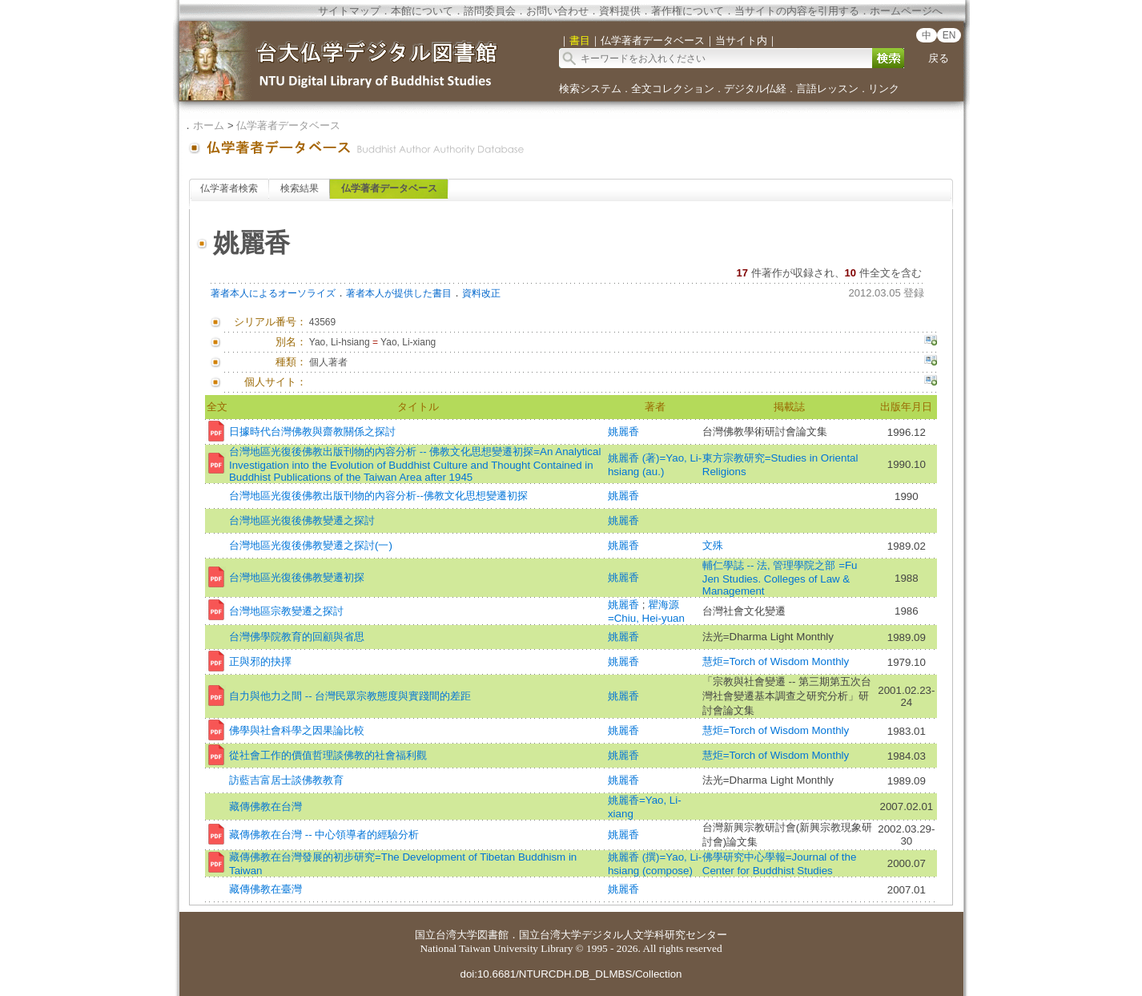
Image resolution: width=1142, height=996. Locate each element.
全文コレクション (672, 89)
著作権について (687, 11)
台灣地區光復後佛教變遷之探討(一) (310, 545)
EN (949, 35)
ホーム (208, 125)
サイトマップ (349, 11)
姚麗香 (623, 431)
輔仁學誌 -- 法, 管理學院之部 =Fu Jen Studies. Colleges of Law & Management (780, 578)
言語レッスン (827, 89)
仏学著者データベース (288, 125)
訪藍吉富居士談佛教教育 (286, 780)
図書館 (493, 935)
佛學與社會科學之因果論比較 (296, 730)
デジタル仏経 (755, 89)
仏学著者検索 (229, 188)
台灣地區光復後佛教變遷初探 (296, 577)
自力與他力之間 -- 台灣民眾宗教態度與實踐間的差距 (350, 696)
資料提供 (620, 11)
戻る (938, 58)
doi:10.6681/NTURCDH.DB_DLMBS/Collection (571, 974)
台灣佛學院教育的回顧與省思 (296, 637)
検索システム (590, 89)
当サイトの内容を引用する (796, 11)
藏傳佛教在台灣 (265, 806)
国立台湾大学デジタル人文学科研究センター (623, 935)
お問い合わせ (557, 11)
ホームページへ (906, 11)
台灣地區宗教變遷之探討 (286, 611)
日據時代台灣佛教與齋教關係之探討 (312, 431)
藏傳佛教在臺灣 (265, 889)
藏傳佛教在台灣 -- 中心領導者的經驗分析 (324, 835)
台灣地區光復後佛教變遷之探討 (302, 520)
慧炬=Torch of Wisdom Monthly (775, 661)
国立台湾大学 (446, 935)
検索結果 (299, 188)
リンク (883, 89)
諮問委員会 (490, 11)
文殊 (712, 545)
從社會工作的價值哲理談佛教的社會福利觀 (328, 755)
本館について (422, 11)
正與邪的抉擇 (260, 661)
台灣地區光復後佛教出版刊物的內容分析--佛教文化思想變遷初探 (378, 496)
